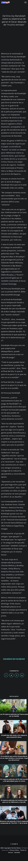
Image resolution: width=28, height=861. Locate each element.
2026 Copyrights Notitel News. (10, 848)
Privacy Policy (14, 850)
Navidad (17, 852)
